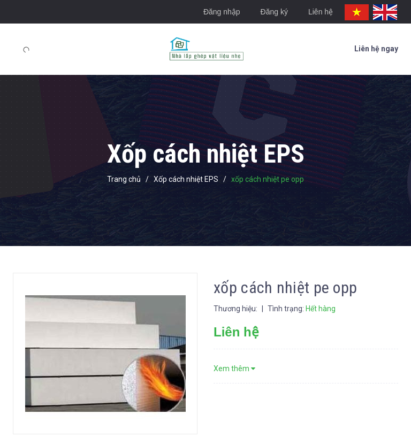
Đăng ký (274, 11)
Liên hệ (320, 11)
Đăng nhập (221, 11)
